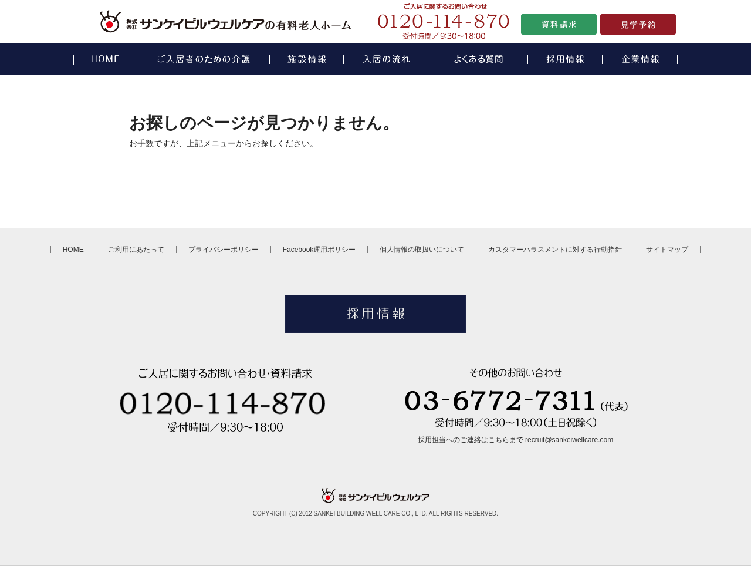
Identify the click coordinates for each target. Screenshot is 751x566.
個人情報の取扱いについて (422, 249)
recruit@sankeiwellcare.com (569, 440)
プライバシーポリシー (223, 249)
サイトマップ (667, 249)
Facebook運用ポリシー (319, 249)
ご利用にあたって (136, 249)
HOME (73, 249)
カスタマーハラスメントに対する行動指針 (555, 249)
